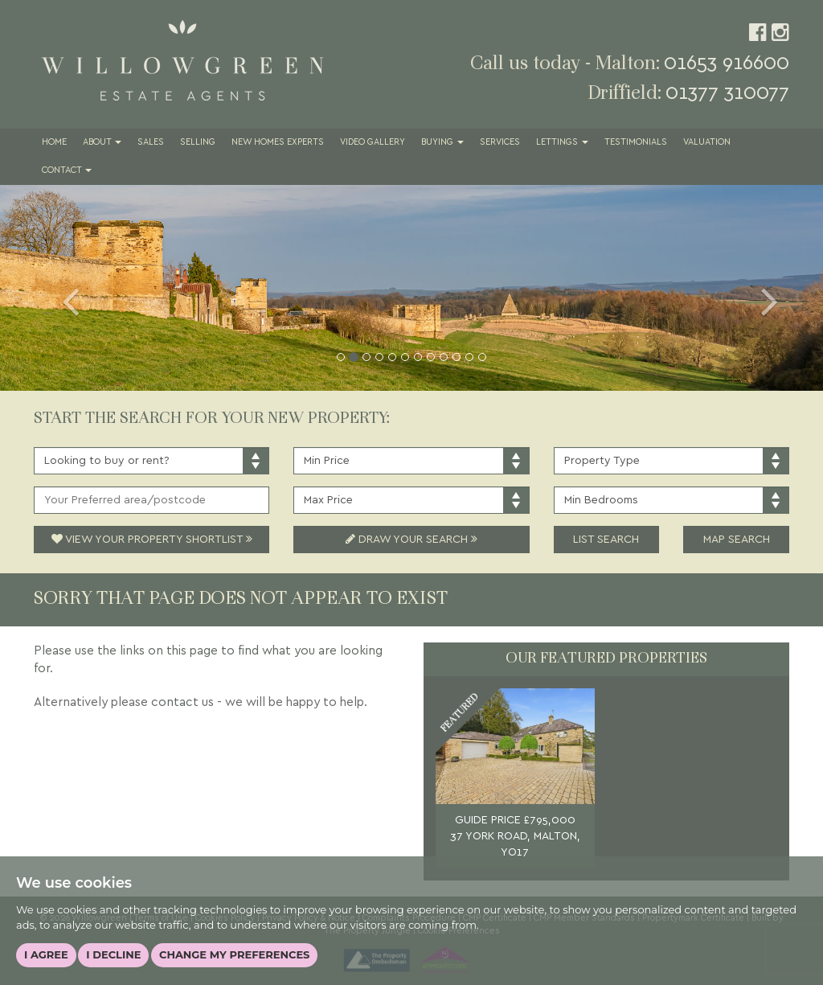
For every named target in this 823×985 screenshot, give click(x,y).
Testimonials (635, 142)
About (102, 142)
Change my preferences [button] (234, 954)
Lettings (562, 142)
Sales (150, 142)
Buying (442, 142)
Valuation (707, 142)
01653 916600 (726, 63)
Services (500, 142)
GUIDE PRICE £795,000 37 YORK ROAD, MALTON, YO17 (515, 836)
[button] (62, 288)
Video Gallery (372, 142)
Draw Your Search (411, 539)
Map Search (736, 539)
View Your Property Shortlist (151, 539)
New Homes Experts (277, 142)
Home (54, 142)
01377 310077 (727, 92)
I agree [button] (46, 954)
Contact (67, 170)
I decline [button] (113, 954)
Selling (197, 142)
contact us (182, 702)
